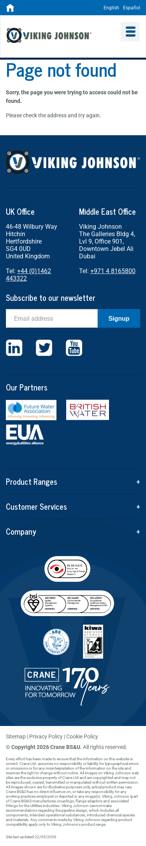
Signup (118, 318)
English (111, 8)
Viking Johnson (61, 36)
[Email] (52, 318)
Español (131, 8)
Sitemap (16, 736)
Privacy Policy (46, 736)
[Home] (10, 10)
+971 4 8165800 (112, 271)
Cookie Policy (82, 736)
